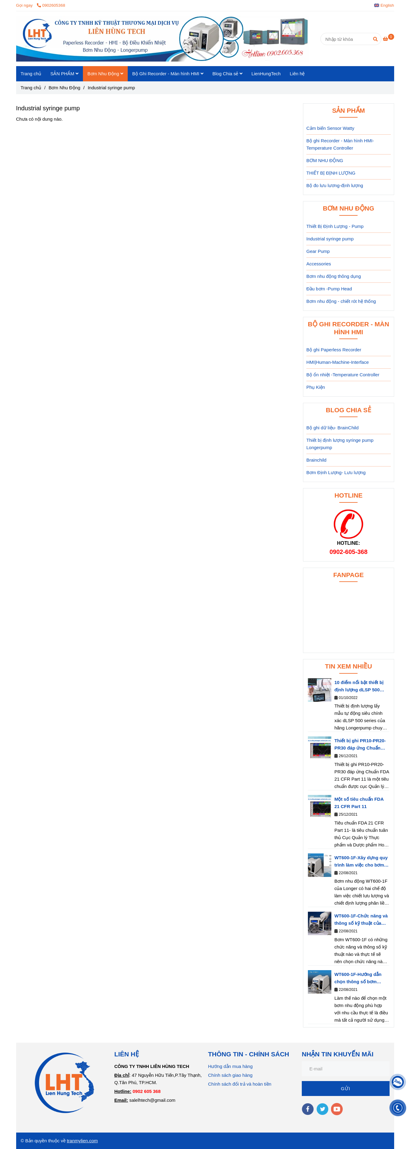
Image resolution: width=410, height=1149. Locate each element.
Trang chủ (31, 73)
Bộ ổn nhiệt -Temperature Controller (342, 374)
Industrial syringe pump (330, 238)
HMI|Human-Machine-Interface (337, 362)
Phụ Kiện (315, 387)
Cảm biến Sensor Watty (330, 128)
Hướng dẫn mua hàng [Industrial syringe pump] (230, 1066)
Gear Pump (318, 251)
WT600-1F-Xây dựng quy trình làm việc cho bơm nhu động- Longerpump (361, 862)
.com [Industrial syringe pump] (93, 1140)
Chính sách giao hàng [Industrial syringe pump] (230, 1075)
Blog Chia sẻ (227, 73)
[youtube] (337, 1109)
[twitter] (322, 1109)
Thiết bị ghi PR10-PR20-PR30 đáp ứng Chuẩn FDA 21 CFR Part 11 (360, 745)
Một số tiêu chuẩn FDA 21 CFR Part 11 (358, 802)
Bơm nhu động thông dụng (333, 276)
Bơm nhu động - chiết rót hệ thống (341, 301)
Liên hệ (297, 73)
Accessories (318, 263)
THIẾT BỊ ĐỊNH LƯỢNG (330, 173)
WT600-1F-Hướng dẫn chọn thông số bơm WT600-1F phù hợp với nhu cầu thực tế (358, 978)
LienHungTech (266, 73)
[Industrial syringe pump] (162, 39)
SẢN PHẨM (64, 73)
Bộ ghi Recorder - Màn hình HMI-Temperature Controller (340, 144)
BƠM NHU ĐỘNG (324, 160)
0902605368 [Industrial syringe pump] (51, 5)
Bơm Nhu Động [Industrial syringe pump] (64, 87)
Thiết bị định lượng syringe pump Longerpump (339, 444)
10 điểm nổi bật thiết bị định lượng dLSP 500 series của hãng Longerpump (358, 686)
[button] (385, 5)
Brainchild (316, 460)
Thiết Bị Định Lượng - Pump (335, 226)
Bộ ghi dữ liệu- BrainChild (332, 427)
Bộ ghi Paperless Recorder (333, 349)
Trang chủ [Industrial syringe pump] (31, 87)
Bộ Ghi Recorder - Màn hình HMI (167, 73)
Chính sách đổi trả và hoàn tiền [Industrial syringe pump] (240, 1084)
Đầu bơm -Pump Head (329, 288)
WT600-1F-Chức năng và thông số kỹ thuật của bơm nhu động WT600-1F (361, 920)
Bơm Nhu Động (105, 73)
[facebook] (308, 1109)
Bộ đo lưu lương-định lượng (334, 185)
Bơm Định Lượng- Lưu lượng (335, 472)
